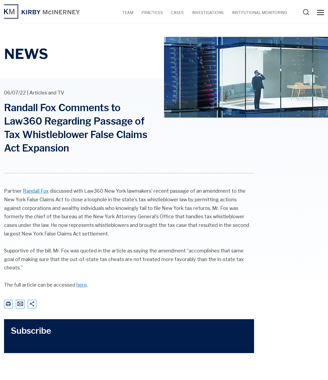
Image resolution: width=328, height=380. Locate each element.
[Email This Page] (20, 304)
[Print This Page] (8, 304)
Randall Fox (36, 191)
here (81, 285)
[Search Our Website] (307, 14)
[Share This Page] (32, 304)
